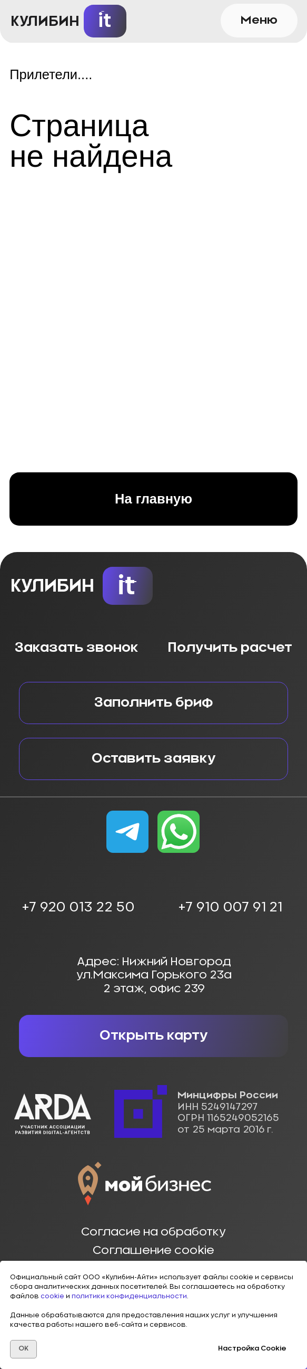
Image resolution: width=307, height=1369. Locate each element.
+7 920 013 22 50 (78, 907)
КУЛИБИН (45, 21)
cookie (53, 1296)
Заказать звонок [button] (76, 647)
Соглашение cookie (153, 1250)
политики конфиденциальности (129, 1296)
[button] (259, 20)
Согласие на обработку (153, 1232)
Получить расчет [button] (229, 647)
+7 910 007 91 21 (230, 907)
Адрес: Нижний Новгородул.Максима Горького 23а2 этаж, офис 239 (154, 975)
